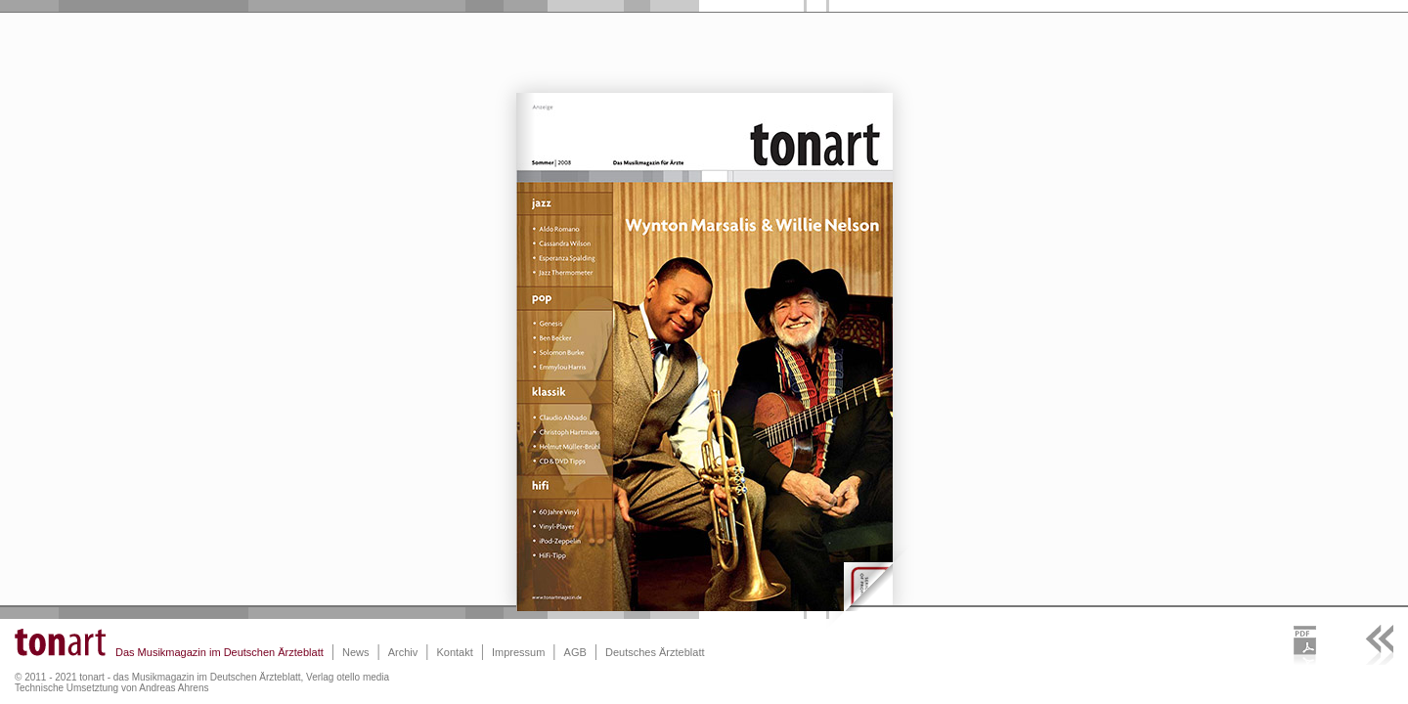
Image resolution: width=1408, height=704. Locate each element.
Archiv (403, 652)
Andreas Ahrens (173, 687)
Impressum (518, 652)
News (356, 652)
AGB (575, 652)
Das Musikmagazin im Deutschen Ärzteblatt (219, 652)
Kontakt (454, 652)
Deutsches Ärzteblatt (655, 652)
